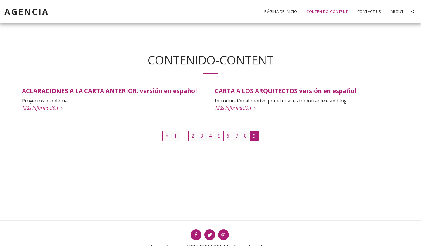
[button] (412, 11)
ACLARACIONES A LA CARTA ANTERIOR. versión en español (109, 91)
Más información (43, 108)
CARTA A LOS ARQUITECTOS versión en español (285, 91)
